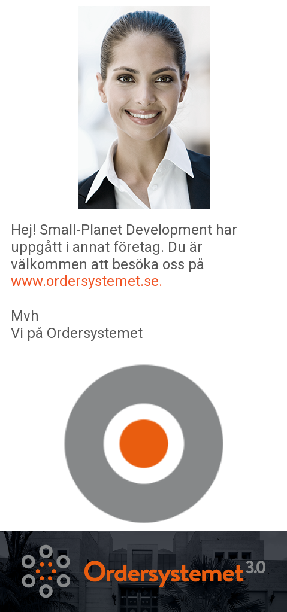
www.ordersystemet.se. (86, 281)
